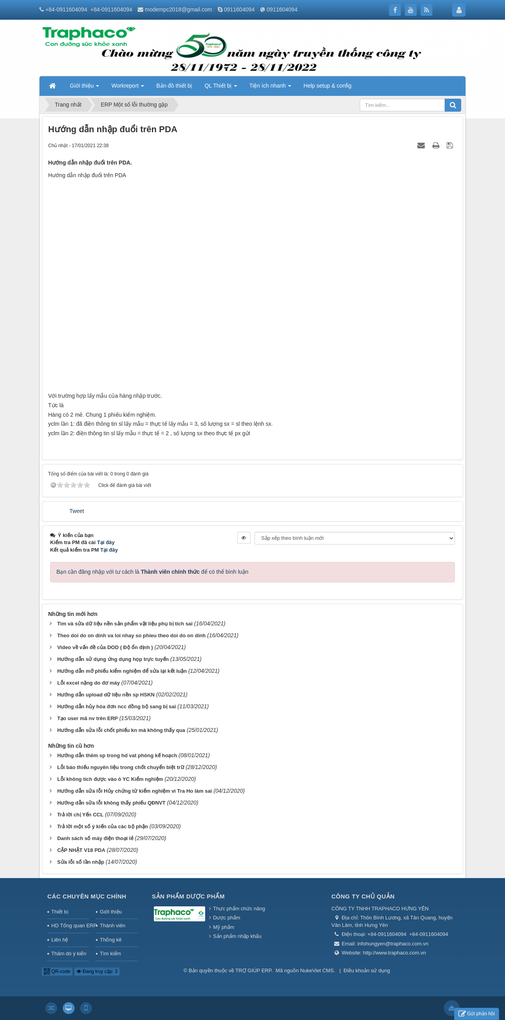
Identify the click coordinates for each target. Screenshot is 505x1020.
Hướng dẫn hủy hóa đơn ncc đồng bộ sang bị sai (116, 706)
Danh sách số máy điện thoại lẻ (95, 838)
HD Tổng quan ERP (70, 925)
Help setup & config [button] (327, 85)
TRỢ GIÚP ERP (253, 970)
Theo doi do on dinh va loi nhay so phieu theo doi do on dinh (131, 635)
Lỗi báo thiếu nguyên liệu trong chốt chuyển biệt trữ (120, 767)
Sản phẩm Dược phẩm (188, 896)
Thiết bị (59, 912)
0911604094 (239, 9)
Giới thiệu (111, 912)
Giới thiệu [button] (84, 88)
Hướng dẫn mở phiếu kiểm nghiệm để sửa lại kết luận (122, 671)
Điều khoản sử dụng (367, 970)
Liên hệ (59, 940)
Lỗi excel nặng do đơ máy (88, 683)
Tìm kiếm (110, 953)
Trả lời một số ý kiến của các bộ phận (102, 826)
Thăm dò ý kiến (68, 953)
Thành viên (112, 925)
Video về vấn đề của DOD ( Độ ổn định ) (105, 647)
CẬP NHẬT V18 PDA (81, 850)
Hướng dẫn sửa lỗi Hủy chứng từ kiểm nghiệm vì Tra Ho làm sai (134, 791)
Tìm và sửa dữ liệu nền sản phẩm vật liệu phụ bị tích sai (125, 624)
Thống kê (111, 940)
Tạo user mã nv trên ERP (87, 718)
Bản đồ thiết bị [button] (174, 85)
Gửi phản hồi (476, 1014)
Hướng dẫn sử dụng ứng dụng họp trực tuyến (113, 659)
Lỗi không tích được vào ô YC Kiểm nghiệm (110, 779)
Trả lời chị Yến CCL (80, 815)
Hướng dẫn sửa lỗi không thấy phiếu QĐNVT (111, 803)
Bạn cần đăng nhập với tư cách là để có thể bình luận (152, 572)
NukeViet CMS (317, 970)
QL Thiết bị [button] (220, 88)
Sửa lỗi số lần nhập (80, 862)
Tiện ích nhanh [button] (270, 88)
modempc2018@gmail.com (178, 9)
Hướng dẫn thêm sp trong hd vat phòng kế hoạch (117, 755)
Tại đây (106, 542)
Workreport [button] (127, 88)
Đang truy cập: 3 (97, 971)
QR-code (57, 971)
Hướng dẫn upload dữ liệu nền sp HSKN (106, 695)
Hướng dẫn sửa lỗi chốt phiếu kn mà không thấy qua (121, 730)
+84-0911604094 (66, 9)
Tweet (76, 511)
